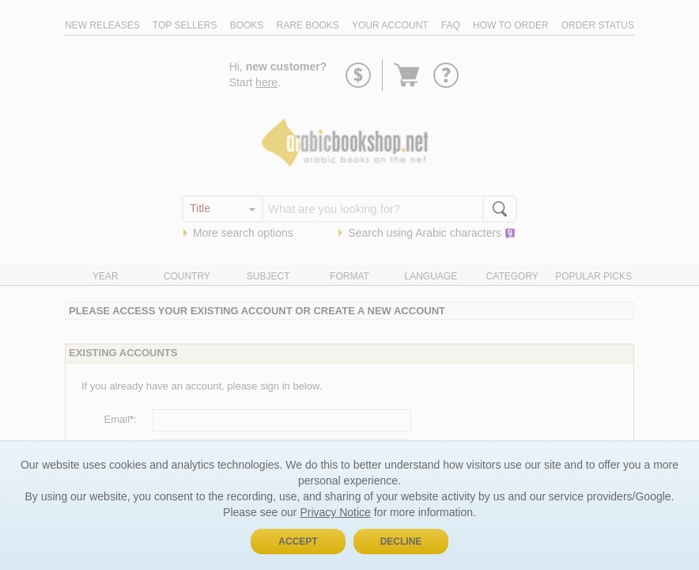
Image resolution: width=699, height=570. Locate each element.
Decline (401, 541)
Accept (297, 541)
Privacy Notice (335, 512)
